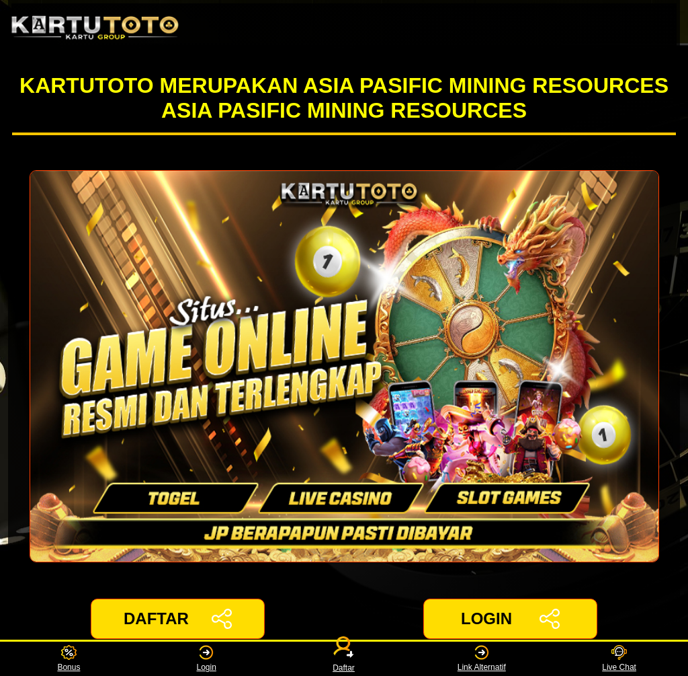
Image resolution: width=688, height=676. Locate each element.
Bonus (68, 659)
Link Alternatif (482, 659)
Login (206, 659)
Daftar (344, 659)
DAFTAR (178, 619)
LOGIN (510, 619)
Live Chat (619, 659)
